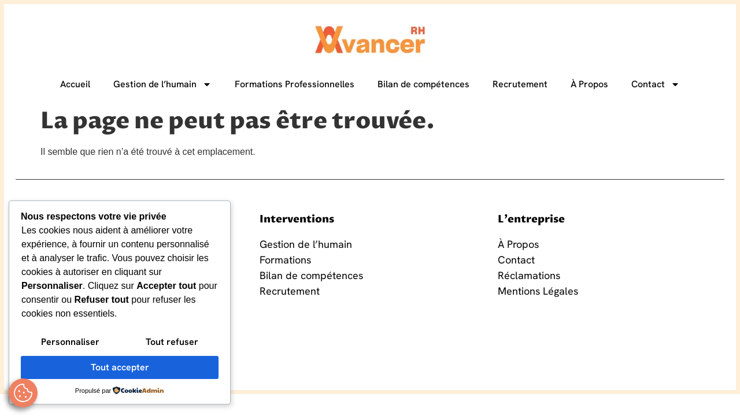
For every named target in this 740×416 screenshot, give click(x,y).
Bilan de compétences (423, 84)
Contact (655, 84)
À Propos (589, 84)
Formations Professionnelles (294, 84)
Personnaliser (70, 342)
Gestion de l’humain (162, 84)
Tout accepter (120, 367)
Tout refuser (172, 342)
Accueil (75, 84)
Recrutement (520, 84)
